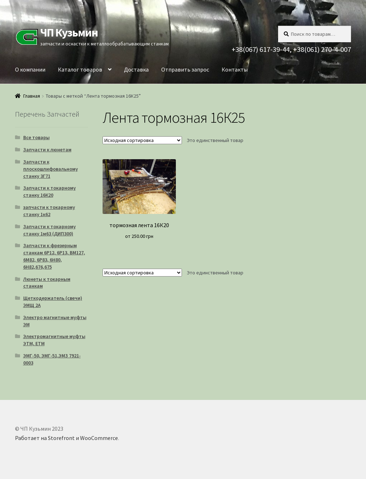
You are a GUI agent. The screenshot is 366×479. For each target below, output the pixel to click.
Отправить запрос (185, 69)
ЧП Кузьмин (69, 32)
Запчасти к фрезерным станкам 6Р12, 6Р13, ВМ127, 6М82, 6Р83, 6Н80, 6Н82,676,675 (54, 256)
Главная (31, 96)
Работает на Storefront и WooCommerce (66, 437)
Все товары (36, 137)
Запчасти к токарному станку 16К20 (49, 191)
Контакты (235, 69)
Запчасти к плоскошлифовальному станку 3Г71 (50, 168)
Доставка (136, 69)
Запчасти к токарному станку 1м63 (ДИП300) (49, 230)
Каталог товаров (80, 69)
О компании (30, 69)
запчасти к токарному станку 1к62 (49, 210)
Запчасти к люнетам (47, 149)
